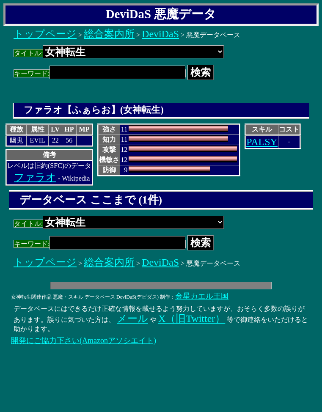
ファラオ (35, 177)
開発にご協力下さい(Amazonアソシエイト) (83, 340)
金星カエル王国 (201, 296)
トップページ (45, 33)
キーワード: (99, 73)
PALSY (262, 141)
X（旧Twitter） (191, 318)
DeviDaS (160, 33)
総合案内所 (109, 33)
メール (132, 318)
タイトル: (119, 53)
